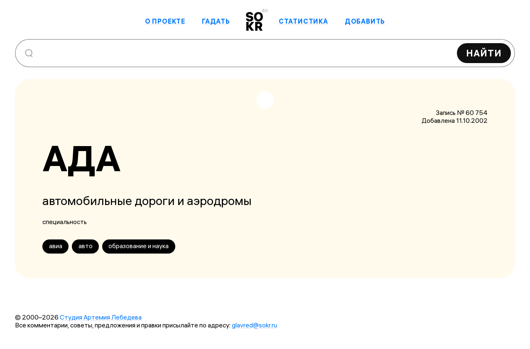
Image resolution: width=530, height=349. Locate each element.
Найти (484, 53)
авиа (55, 246)
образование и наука (138, 246)
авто (86, 246)
